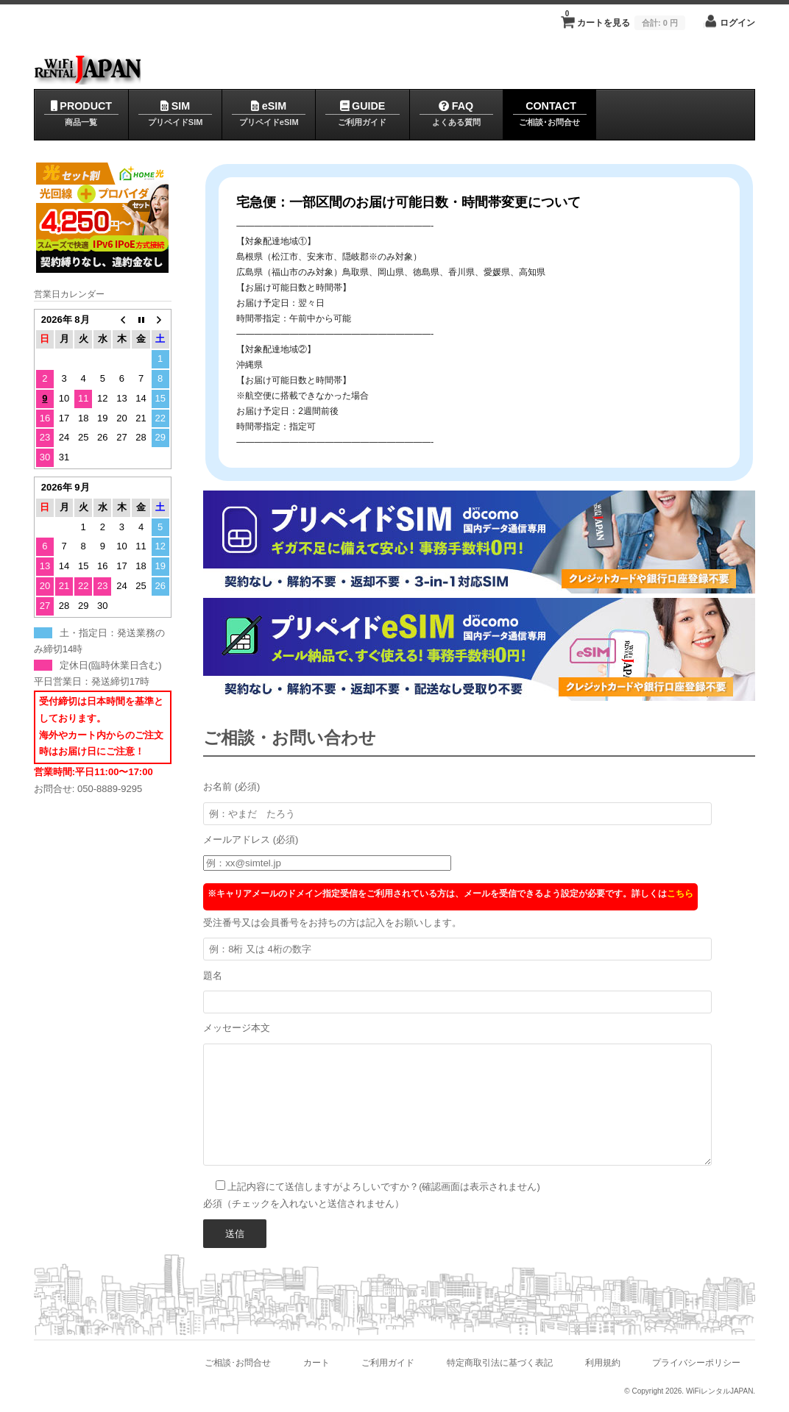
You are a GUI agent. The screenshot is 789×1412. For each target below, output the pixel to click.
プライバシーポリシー (696, 1362)
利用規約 (602, 1362)
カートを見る (625, 18)
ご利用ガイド (387, 1362)
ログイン (737, 22)
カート (316, 1362)
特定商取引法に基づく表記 (500, 1362)
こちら (680, 893)
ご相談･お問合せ (238, 1362)
